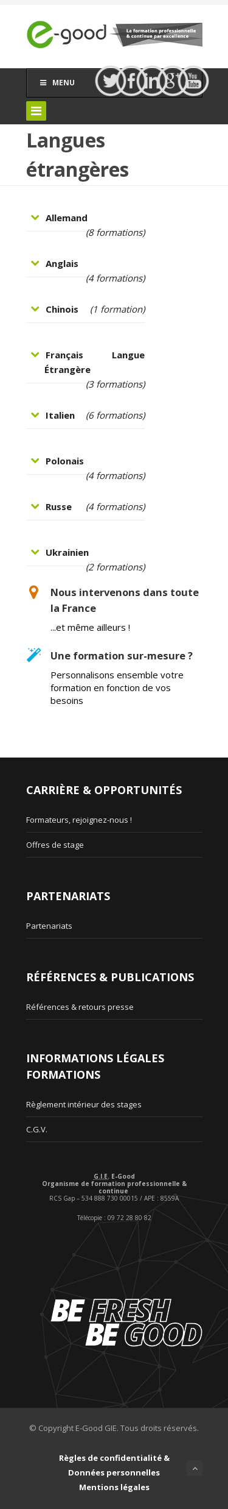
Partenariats (49, 925)
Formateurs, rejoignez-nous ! (79, 819)
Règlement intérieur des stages (84, 1104)
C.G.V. (36, 1129)
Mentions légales (114, 1487)
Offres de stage (55, 844)
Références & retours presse (80, 1006)
